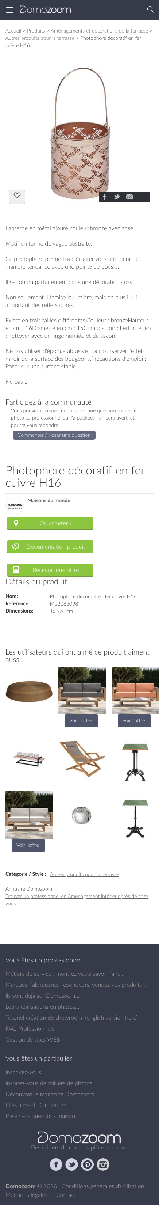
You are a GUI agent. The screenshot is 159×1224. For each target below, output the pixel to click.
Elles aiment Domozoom (35, 1105)
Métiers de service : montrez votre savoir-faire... (65, 974)
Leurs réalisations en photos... (42, 1007)
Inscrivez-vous (23, 1072)
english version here (111, 1017)
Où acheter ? (56, 523)
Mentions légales (27, 1195)
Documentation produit (55, 546)
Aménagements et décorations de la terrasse (99, 30)
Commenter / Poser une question (54, 434)
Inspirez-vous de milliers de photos (48, 1083)
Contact (66, 1195)
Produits (36, 30)
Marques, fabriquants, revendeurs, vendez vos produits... (75, 985)
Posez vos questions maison (40, 1116)
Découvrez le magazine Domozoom (49, 1094)
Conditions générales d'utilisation (104, 1186)
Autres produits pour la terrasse (39, 37)
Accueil (13, 30)
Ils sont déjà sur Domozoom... (42, 996)
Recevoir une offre (56, 570)
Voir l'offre (80, 720)
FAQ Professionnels (29, 1028)
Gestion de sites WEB (32, 1039)
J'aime (17, 196)
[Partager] (104, 197)
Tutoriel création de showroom (43, 1017)
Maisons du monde (48, 500)
